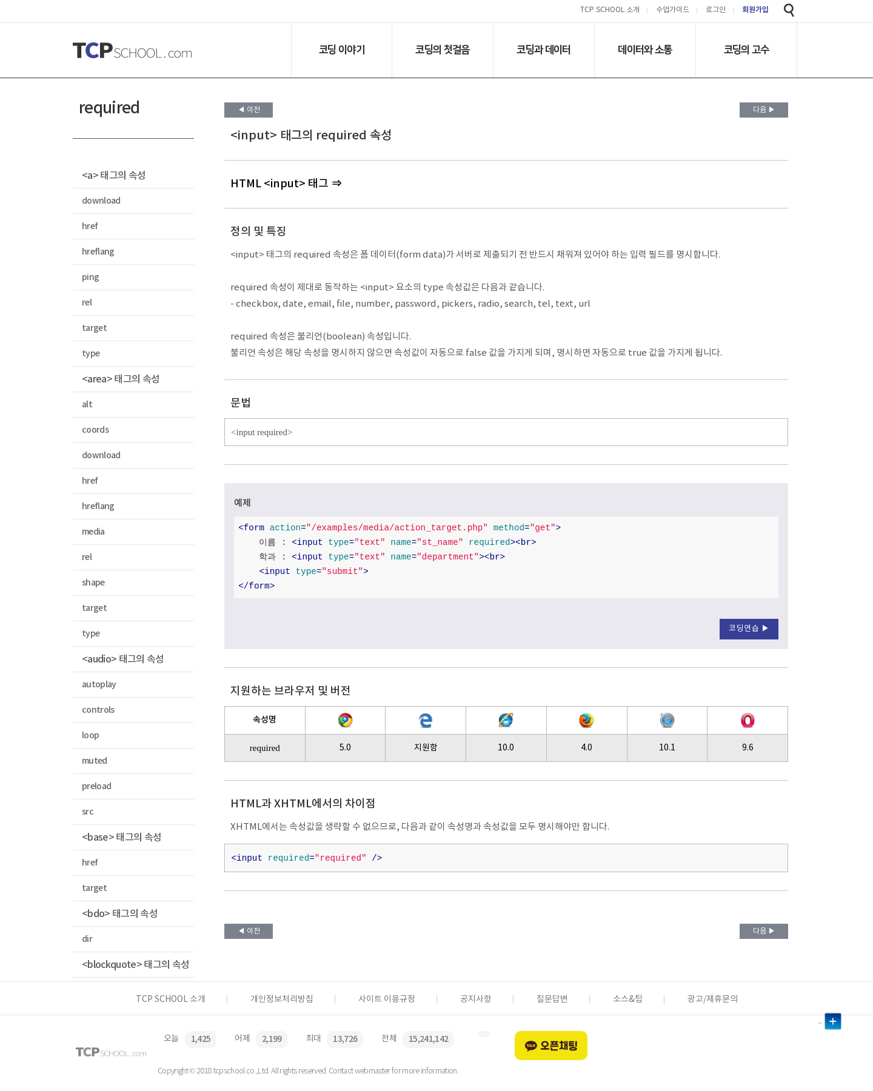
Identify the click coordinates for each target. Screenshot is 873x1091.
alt (87, 404)
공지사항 (476, 999)
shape (93, 583)
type (90, 354)
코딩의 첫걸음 (442, 49)
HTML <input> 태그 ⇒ (286, 184)
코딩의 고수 (746, 49)
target (94, 328)
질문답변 (552, 999)
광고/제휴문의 (712, 999)
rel (87, 303)
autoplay (99, 684)
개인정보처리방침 (281, 999)
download (101, 201)
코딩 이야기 (341, 49)
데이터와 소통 (645, 49)
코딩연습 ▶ (749, 628)
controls (98, 710)
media (93, 532)
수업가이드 (672, 10)
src (87, 812)
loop (90, 735)
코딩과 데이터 (543, 49)
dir (87, 939)
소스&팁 (628, 999)
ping (90, 277)
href (90, 226)
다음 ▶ (764, 110)
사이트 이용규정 (386, 999)
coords (95, 430)
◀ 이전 (249, 110)
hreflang (98, 252)
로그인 (716, 10)
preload (96, 786)
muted (94, 761)
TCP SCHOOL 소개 (610, 10)
